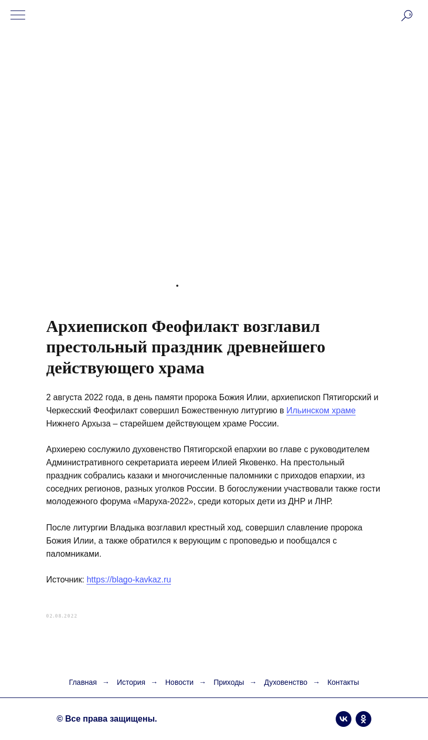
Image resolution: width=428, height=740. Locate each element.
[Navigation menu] (17, 16)
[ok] (363, 719)
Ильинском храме (321, 410)
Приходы (228, 682)
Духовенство (285, 682)
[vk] (343, 719)
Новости (179, 682)
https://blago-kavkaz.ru (129, 579)
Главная (83, 682)
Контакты (343, 682)
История (131, 682)
